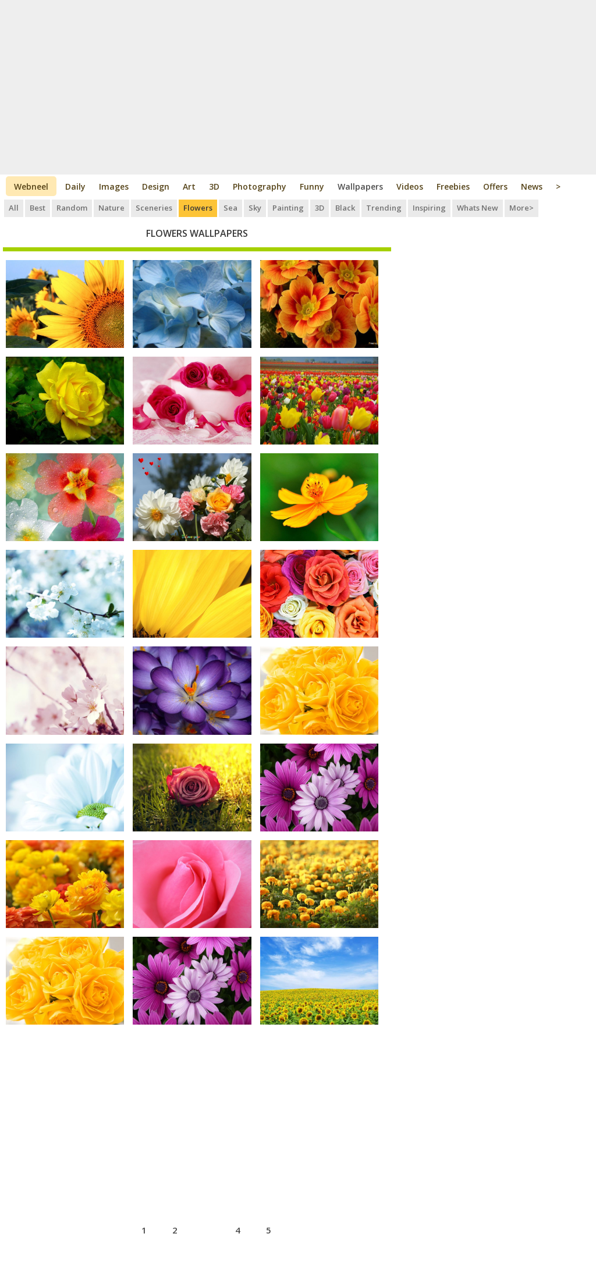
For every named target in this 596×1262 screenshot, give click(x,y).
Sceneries (154, 207)
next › (303, 1229)
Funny (312, 186)
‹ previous (99, 1229)
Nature (111, 207)
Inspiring (429, 207)
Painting (288, 207)
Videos (409, 186)
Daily (75, 186)
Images (114, 186)
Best (37, 207)
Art (189, 186)
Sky (255, 207)
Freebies (453, 186)
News (531, 186)
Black (345, 207)
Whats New (477, 207)
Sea (230, 207)
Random (71, 207)
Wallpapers (360, 186)
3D (214, 186)
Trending (384, 207)
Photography (259, 186)
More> (521, 207)
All (14, 207)
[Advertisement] (298, 87)
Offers (495, 186)
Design (155, 186)
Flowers (197, 207)
